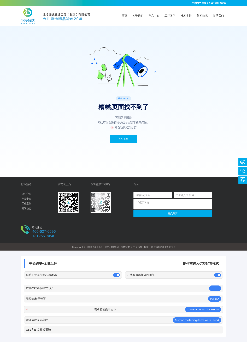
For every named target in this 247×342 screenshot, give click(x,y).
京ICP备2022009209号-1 (163, 247)
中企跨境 (137, 247)
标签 (146, 247)
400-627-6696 (217, 3)
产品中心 (26, 198)
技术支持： (127, 247)
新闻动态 (26, 208)
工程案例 (26, 203)
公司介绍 (26, 193)
